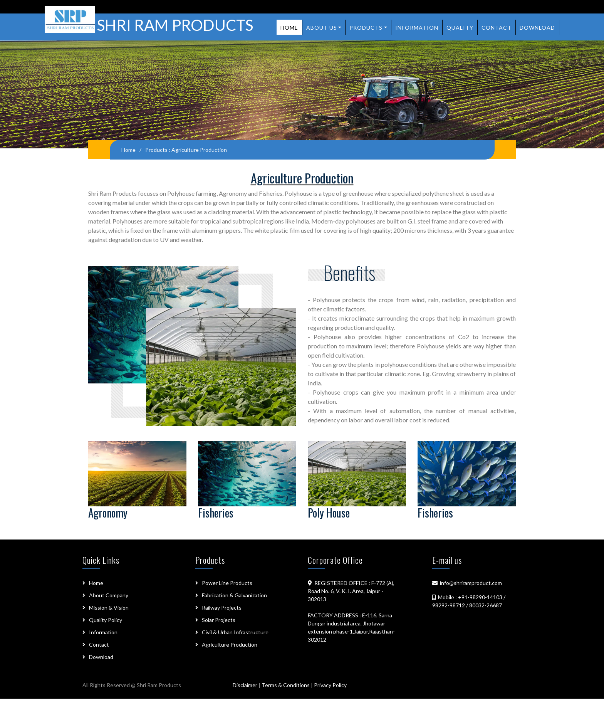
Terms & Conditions (286, 685)
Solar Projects (218, 620)
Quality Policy (105, 620)
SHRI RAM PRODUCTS (149, 23)
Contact (497, 27)
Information (416, 27)
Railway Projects (222, 607)
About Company (108, 595)
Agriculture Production (229, 644)
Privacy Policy (330, 685)
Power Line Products (227, 583)
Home (289, 27)
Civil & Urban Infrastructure (235, 632)
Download (537, 27)
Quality (459, 27)
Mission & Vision (109, 607)
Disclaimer (245, 685)
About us (321, 27)
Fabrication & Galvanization (234, 595)
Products (366, 27)
